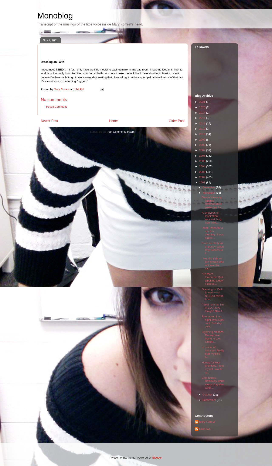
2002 (202, 177)
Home (113, 121)
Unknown (205, 429)
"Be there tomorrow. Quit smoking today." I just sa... (213, 279)
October (208, 394)
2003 (202, 171)
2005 (202, 161)
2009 (202, 139)
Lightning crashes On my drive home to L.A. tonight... (212, 337)
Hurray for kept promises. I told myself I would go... (213, 367)
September (210, 399)
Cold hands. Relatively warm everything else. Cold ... (213, 382)
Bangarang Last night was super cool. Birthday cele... (213, 321)
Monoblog (55, 15)
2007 (202, 150)
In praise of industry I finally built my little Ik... (213, 352)
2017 (202, 112)
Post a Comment (56, 106)
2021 (202, 101)
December (209, 187)
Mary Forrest (207, 421)
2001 (202, 182)
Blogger (157, 457)
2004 (202, 166)
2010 (202, 134)
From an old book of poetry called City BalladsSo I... (213, 248)
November (209, 192)
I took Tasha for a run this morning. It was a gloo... (213, 232)
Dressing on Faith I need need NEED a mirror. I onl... (212, 294)
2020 (202, 107)
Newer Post (49, 121)
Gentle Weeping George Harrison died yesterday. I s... (212, 202)
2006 (202, 155)
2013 (202, 123)
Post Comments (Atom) (121, 131)
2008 (202, 144)
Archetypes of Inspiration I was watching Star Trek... (211, 217)
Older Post (176, 121)
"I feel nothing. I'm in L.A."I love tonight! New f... (213, 308)
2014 (202, 118)
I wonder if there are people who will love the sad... (213, 263)
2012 (202, 128)
